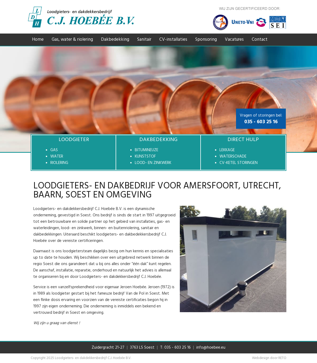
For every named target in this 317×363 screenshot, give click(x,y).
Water (56, 156)
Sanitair (144, 39)
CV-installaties (173, 39)
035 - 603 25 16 (261, 122)
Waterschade (233, 156)
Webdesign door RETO (269, 358)
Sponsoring (206, 39)
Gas (54, 150)
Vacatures (234, 39)
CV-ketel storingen (239, 163)
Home (38, 39)
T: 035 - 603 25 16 (175, 347)
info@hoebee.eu (210, 347)
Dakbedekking (115, 39)
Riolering (59, 163)
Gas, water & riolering (72, 39)
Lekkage (227, 150)
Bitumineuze (146, 150)
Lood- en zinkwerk (153, 163)
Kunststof (145, 156)
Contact (259, 39)
